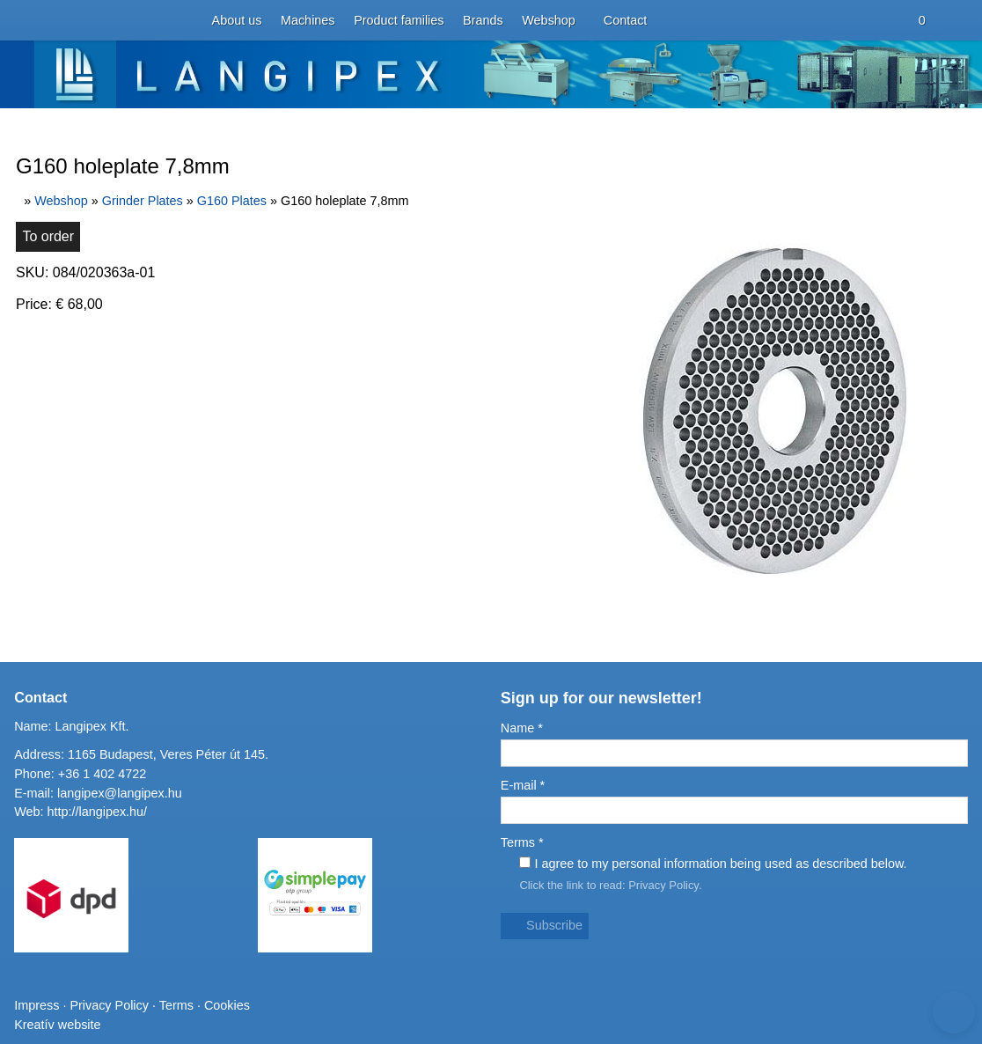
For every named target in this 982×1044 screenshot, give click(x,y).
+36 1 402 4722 (93, 874)
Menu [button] (58, 209)
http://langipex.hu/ (91, 906)
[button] (45, 114)
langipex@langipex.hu (116, 890)
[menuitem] (99, 83)
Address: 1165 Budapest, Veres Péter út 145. (132, 858)
